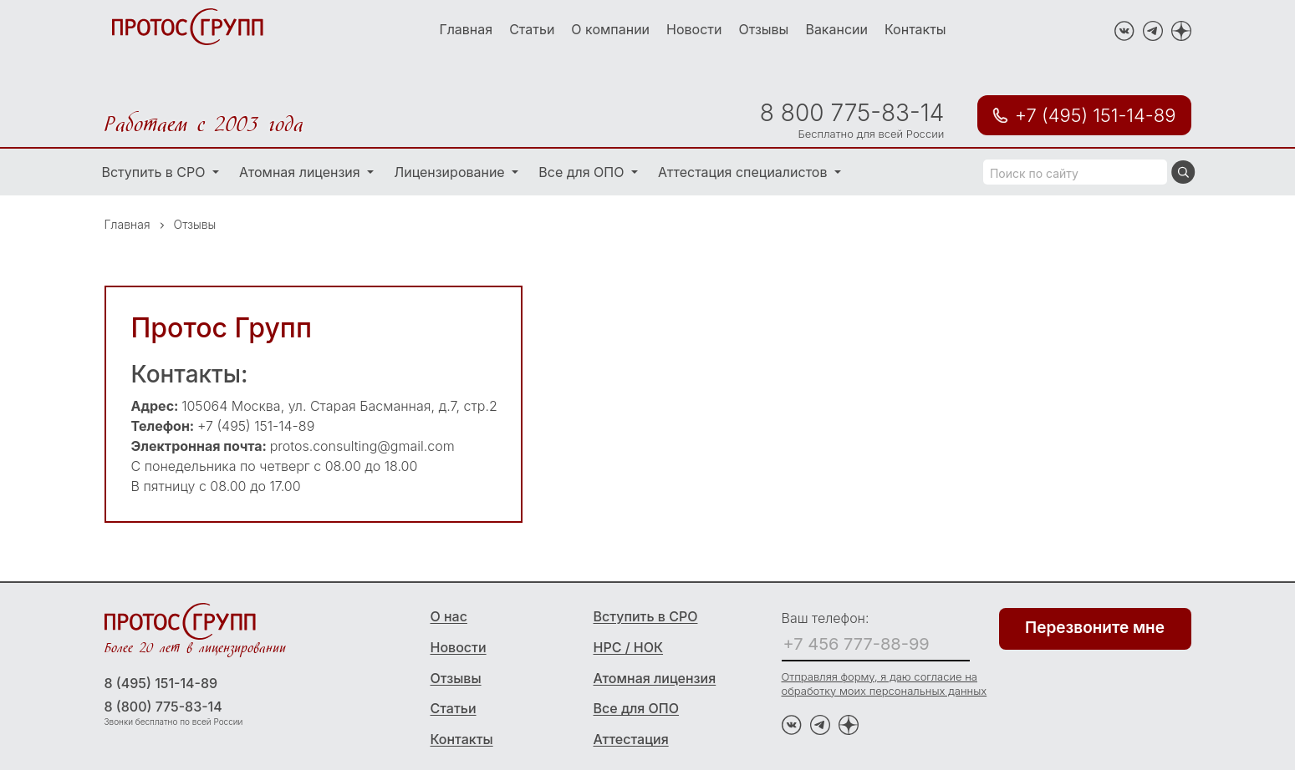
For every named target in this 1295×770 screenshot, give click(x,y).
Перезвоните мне (1095, 627)
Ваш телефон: (825, 618)
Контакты (915, 29)
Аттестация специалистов (744, 172)
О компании (610, 29)
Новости (693, 29)
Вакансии (836, 29)
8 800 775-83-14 (852, 113)
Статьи (531, 29)
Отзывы (763, 29)
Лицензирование (451, 172)
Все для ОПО (583, 172)
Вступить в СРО (156, 172)
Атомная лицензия (301, 172)
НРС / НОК (629, 647)
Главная (465, 29)
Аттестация (631, 739)
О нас (449, 616)
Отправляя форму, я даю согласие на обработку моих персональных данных (884, 683)
